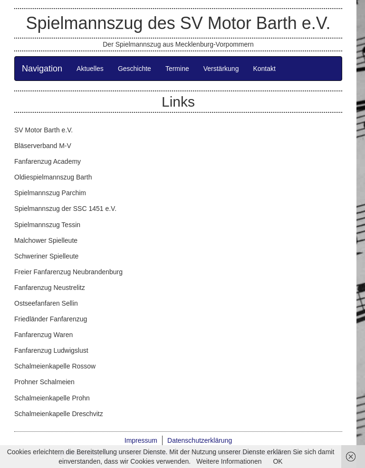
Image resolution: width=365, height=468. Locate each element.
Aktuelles (90, 68)
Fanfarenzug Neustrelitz (49, 287)
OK (277, 461)
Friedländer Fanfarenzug (50, 319)
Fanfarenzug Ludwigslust (51, 350)
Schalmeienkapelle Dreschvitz (58, 414)
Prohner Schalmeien (44, 382)
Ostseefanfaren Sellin (46, 303)
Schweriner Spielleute (46, 256)
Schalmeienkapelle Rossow (55, 366)
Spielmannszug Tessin (47, 225)
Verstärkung (221, 68)
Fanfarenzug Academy (47, 161)
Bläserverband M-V (42, 145)
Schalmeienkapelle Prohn (52, 398)
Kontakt (264, 68)
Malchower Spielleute (45, 240)
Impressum (141, 440)
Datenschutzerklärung (199, 440)
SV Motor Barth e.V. (43, 130)
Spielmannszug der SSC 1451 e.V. (65, 208)
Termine (177, 68)
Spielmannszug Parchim (50, 193)
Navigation (42, 68)
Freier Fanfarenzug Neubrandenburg (68, 272)
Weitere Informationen (228, 461)
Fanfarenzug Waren (43, 335)
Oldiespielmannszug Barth (53, 177)
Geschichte (134, 68)
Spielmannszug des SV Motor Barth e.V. (178, 23)
